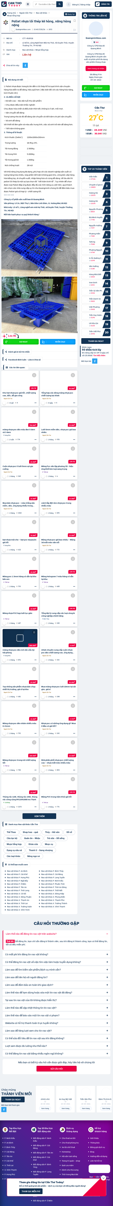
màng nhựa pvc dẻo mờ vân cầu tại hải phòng (18, 651)
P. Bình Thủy (10, 1147)
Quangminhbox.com (96, 37)
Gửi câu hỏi (56, 1068)
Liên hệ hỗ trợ (96, 1160)
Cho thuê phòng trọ (70, 1142)
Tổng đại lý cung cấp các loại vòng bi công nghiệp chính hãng (58, 614)
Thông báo (95, 1142)
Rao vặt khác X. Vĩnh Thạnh (53, 906)
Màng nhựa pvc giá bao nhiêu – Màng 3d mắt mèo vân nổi (58, 541)
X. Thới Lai (9, 1165)
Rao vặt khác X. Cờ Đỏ (16, 893)
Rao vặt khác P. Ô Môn (16, 883)
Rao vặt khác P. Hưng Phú (18, 877)
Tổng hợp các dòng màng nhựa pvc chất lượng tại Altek (57, 394)
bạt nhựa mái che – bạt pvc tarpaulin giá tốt (19, 541)
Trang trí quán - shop (71, 1160)
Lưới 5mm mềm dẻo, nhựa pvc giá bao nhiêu (58, 430)
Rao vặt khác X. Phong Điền (53, 896)
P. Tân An (8, 1156)
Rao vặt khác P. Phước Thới (53, 883)
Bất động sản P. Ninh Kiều (42, 1139)
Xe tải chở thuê (68, 1147)
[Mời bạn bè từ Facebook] (94, 361)
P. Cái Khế (9, 1160)
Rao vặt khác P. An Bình (17, 871)
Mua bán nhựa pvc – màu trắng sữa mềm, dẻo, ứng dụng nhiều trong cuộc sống (19, 504)
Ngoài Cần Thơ (25, 12)
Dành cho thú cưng (70, 1169)
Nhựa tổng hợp (13, 15)
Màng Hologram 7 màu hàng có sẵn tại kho (57, 577)
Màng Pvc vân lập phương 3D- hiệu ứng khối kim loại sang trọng (57, 467)
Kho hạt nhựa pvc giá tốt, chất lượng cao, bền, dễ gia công (19, 394)
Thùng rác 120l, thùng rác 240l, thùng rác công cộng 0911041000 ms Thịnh (20, 798)
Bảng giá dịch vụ (97, 1147)
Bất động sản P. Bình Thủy (42, 1165)
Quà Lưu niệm (68, 1165)
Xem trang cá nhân (96, 68)
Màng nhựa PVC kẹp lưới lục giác (17, 613)
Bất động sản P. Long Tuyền (42, 1173)
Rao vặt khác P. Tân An (17, 887)
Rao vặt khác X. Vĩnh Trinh (18, 909)
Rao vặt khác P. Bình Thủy (52, 871)
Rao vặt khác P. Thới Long (18, 890)
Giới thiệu (94, 1138)
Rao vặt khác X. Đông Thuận (19, 896)
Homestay (66, 1151)
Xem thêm (39, 816)
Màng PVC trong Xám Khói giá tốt (56, 796)
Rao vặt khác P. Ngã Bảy (17, 880)
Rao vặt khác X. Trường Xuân (19, 906)
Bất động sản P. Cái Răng (41, 1146)
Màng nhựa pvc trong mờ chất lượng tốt (19, 761)
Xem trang (45, 1108)
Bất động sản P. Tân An (43, 1152)
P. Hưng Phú (10, 1174)
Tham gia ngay (96, 340)
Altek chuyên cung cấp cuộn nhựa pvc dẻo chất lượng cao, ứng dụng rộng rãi (56, 651)
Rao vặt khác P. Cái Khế (17, 874)
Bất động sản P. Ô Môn (43, 1200)
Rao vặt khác (41, 12)
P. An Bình (9, 1142)
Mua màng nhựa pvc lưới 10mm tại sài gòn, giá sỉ (58, 688)
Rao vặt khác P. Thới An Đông (54, 887)
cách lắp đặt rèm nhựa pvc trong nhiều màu (56, 504)
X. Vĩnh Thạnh (11, 1169)
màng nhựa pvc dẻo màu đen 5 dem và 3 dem (19, 430)
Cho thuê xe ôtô (68, 1138)
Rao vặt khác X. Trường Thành (54, 903)
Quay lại (70, 14)
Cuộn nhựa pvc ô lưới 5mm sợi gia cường (18, 467)
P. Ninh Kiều (10, 1138)
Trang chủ (11, 12)
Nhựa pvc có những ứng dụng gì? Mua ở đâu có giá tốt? (58, 724)
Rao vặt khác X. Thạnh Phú (52, 900)
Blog (92, 1151)
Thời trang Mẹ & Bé (70, 1174)
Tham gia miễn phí (31, 1191)
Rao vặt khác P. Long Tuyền (53, 877)
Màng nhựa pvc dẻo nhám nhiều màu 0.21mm (19, 724)
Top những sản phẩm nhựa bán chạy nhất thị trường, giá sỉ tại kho (19, 688)
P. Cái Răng (9, 1151)
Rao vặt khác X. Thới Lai (17, 903)
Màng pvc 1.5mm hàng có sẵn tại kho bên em (19, 577)
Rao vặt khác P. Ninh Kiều (52, 880)
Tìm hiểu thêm (99, 355)
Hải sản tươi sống (69, 1156)
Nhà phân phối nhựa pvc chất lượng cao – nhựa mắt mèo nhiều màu (57, 761)
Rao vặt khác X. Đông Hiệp (52, 893)
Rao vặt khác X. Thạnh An (18, 900)
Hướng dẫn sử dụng (98, 1156)
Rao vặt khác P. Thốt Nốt (51, 890)
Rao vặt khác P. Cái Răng (52, 874)
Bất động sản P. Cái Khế (41, 1158)
